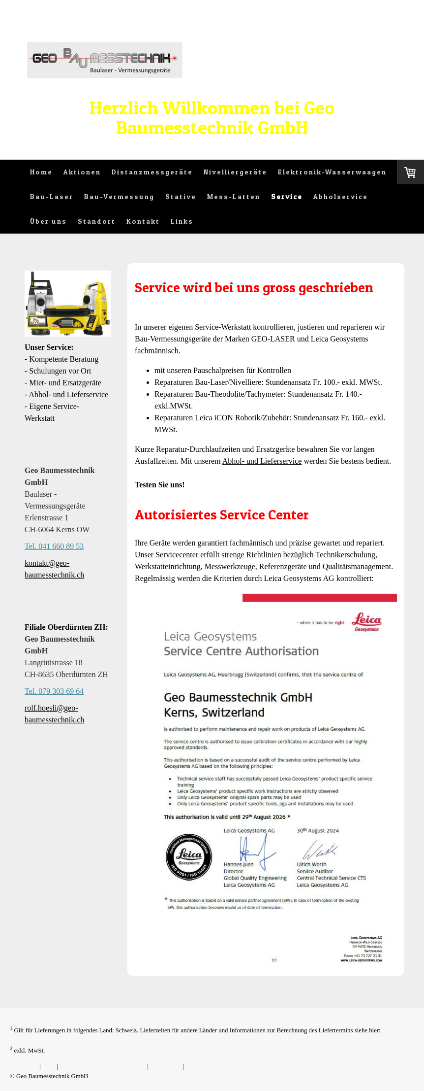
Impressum (24, 1066)
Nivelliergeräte (235, 172)
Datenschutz (165, 1066)
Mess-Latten (233, 196)
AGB (48, 1066)
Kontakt (143, 221)
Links (182, 221)
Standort (97, 221)
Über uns (48, 221)
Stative (180, 196)
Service (287, 196)
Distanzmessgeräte (152, 172)
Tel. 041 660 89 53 (54, 546)
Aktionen (82, 172)
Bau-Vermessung (119, 196)
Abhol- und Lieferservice (262, 461)
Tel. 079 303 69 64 (54, 691)
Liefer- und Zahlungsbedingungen (53, 1039)
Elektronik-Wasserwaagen (332, 172)
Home (41, 172)
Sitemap (195, 1066)
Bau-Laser (51, 196)
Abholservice (340, 196)
